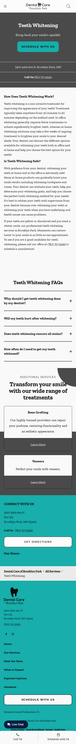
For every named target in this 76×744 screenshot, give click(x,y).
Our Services (12, 652)
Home (8, 644)
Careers (49, 729)
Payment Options (15, 678)
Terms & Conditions (35, 729)
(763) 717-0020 (43, 77)
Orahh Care (59, 729)
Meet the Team (13, 661)
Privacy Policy (17, 729)
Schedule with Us (38, 46)
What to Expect (14, 669)
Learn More (38, 444)
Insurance (10, 687)
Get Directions (38, 541)
